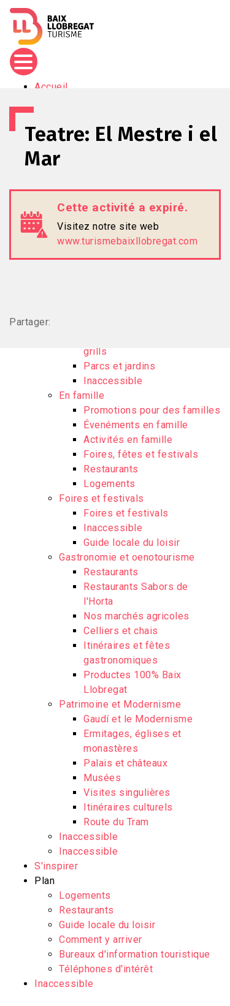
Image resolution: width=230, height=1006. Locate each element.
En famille (81, 395)
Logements (109, 484)
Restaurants (111, 469)
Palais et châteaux (125, 763)
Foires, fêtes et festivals (140, 454)
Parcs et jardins (119, 366)
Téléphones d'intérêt (106, 969)
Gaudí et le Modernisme (138, 719)
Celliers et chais (120, 631)
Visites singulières (127, 792)
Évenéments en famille (135, 425)
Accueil (51, 87)
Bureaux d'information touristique (134, 954)
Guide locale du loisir (131, 542)
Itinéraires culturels (128, 807)
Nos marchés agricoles (136, 616)
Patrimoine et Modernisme (120, 704)
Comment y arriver (100, 939)
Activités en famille (127, 439)
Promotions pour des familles (151, 410)
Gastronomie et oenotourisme (127, 557)
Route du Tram (116, 822)
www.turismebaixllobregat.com (127, 241)
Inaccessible (112, 381)
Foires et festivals (101, 498)
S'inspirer (56, 866)
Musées (102, 778)
